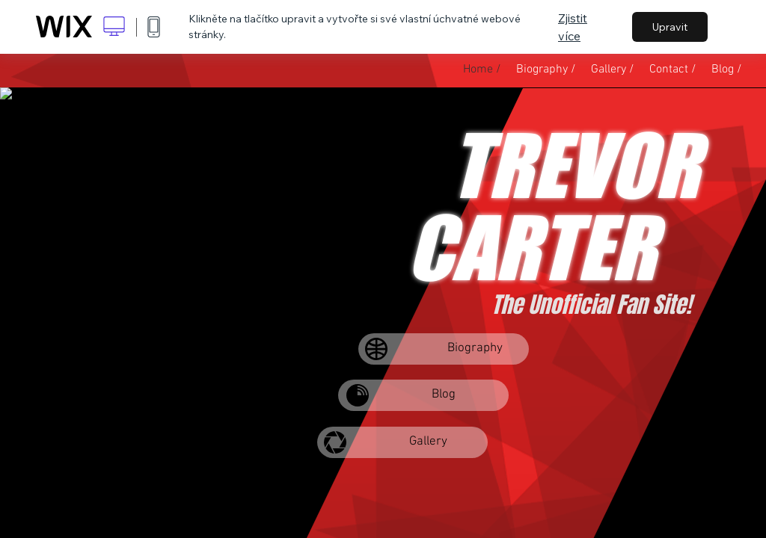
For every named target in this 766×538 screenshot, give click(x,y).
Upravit (669, 27)
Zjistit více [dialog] (572, 26)
